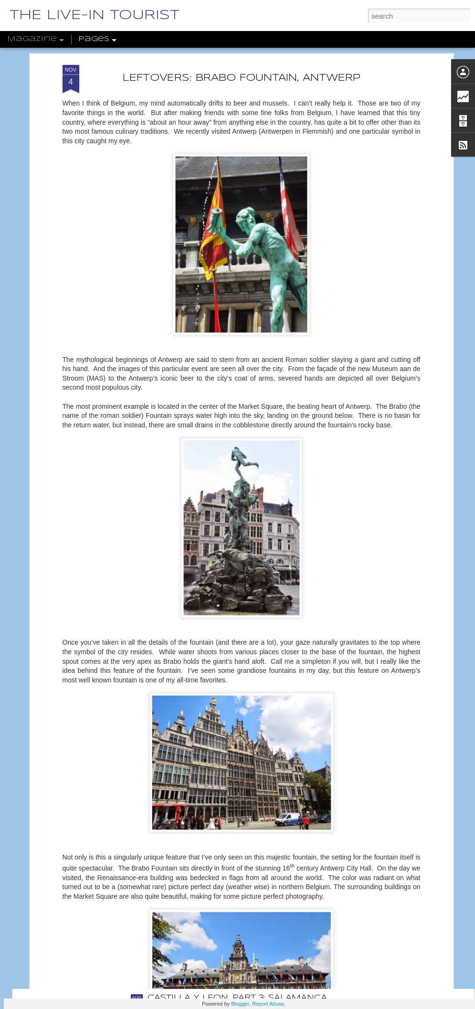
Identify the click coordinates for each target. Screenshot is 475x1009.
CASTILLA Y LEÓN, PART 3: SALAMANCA (237, 997)
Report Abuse (268, 1004)
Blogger (240, 1004)
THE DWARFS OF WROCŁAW (213, 889)
